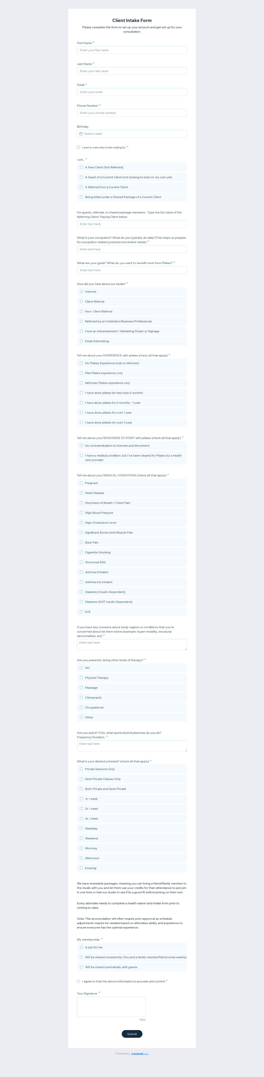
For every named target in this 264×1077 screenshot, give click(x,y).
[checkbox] (78, 147)
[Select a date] (134, 133)
